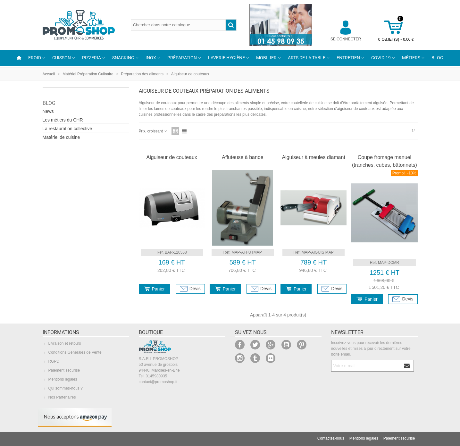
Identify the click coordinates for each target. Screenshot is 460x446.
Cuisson (61, 57)
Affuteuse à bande (242, 157)
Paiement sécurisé (61, 370)
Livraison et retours (62, 343)
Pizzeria (91, 57)
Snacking (123, 57)
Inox (151, 57)
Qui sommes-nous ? (63, 388)
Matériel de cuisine (61, 137)
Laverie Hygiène (226, 57)
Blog (437, 57)
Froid (34, 57)
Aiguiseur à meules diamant (313, 157)
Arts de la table (306, 57)
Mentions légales (60, 379)
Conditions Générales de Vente (72, 352)
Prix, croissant (153, 131)
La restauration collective (67, 128)
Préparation (182, 57)
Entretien (348, 57)
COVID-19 (381, 57)
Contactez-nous (330, 438)
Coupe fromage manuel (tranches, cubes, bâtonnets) (384, 161)
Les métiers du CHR (63, 119)
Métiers (411, 57)
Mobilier (266, 57)
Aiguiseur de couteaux (171, 157)
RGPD (51, 361)
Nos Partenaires (59, 397)
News (48, 111)
